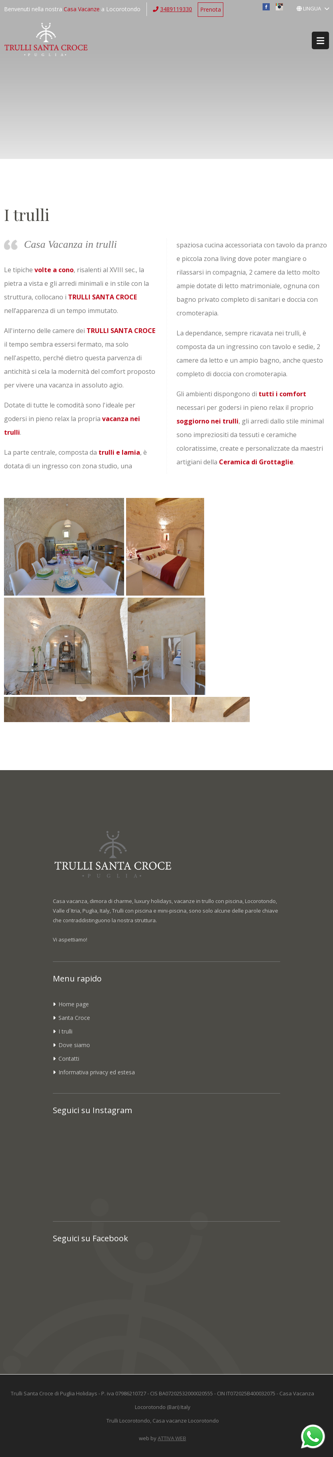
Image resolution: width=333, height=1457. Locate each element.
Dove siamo (74, 1045)
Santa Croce (74, 1018)
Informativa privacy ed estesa (96, 1072)
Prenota (210, 9)
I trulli (65, 1031)
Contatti (68, 1058)
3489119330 (176, 9)
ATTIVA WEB (172, 1438)
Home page (73, 1004)
